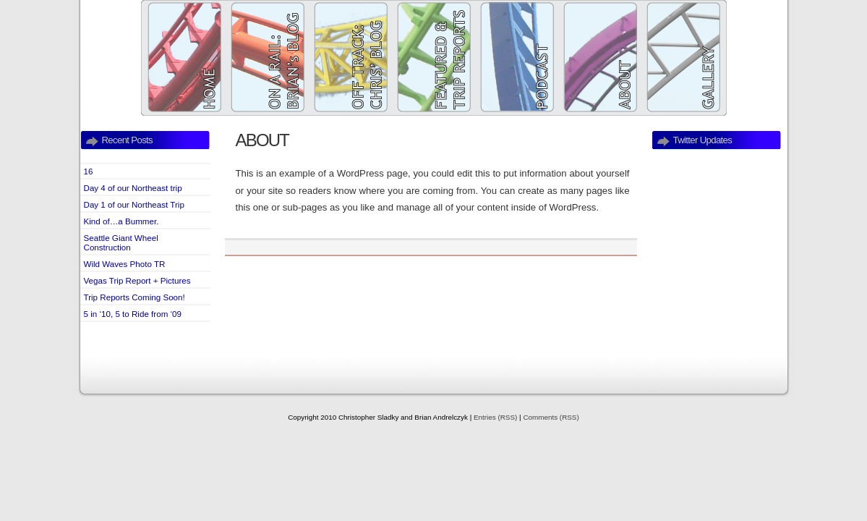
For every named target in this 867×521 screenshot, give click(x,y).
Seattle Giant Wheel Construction (121, 242)
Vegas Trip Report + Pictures (137, 280)
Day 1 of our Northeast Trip (134, 204)
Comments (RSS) (550, 417)
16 (88, 171)
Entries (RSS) (495, 417)
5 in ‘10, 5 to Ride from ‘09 (133, 313)
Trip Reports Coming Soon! (134, 297)
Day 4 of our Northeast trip (133, 187)
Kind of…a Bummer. (121, 221)
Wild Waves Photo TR (125, 263)
